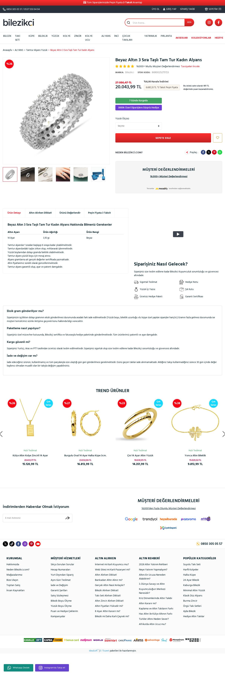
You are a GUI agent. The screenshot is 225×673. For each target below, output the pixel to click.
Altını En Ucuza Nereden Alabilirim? (152, 577)
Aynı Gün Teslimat (61, 580)
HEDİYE (219, 38)
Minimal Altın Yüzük (194, 590)
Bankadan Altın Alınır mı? (108, 580)
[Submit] (67, 518)
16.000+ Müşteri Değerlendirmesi (168, 176)
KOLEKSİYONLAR (201, 38)
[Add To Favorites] (216, 138)
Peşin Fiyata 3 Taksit (99, 213)
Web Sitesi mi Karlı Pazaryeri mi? (112, 570)
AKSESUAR (182, 38)
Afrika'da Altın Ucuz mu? (152, 624)
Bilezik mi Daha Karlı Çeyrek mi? (112, 616)
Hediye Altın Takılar (193, 616)
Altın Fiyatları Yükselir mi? (109, 606)
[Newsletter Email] (37, 518)
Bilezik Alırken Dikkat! (107, 590)
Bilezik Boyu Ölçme (61, 601)
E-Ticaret (104, 651)
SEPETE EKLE (163, 138)
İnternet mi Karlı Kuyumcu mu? (112, 564)
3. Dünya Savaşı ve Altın (152, 584)
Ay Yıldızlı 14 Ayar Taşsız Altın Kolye (85, 455)
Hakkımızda (13, 564)
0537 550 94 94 (32, 9)
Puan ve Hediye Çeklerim (64, 611)
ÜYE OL (155, 9)
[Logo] (18, 22)
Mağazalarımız (14, 575)
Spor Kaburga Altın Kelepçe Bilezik (195, 455)
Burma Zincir (190, 601)
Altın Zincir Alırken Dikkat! (109, 601)
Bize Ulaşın (12, 580)
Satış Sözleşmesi (59, 596)
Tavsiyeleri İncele (190, 66)
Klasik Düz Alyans (192, 596)
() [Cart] (213, 9)
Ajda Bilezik (189, 611)
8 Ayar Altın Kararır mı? (107, 611)
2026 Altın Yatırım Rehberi (153, 564)
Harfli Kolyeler (190, 570)
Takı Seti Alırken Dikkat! (108, 596)
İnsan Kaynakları (16, 590)
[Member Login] (169, 9)
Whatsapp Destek (18, 668)
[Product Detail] (103, 403)
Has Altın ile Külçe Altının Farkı (155, 614)
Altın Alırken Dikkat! (40, 213)
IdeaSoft (93, 651)
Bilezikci (124, 72)
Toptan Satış (13, 585)
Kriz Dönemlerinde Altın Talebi (155, 598)
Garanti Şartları (59, 590)
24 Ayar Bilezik (191, 580)
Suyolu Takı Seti (191, 564)
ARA (189, 22)
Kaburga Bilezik (191, 585)
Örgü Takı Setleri (192, 606)
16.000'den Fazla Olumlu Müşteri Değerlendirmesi (169, 508)
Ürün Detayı (14, 213)
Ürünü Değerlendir (69, 213)
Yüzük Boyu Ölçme (61, 606)
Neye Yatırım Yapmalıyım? (153, 570)
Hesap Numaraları (60, 570)
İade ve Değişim (59, 585)
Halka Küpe (189, 575)
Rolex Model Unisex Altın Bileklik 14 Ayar (30, 455)
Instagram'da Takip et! (52, 668)
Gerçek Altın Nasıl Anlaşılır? (110, 585)
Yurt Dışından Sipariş (62, 575)
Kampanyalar (58, 616)
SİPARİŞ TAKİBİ (187, 9)
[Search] (159, 22)
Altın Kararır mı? (147, 603)
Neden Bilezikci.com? (129, 152)
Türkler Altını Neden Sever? (154, 619)
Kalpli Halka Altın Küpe (140, 455)
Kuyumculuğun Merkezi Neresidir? (152, 591)
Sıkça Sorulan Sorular (62, 564)
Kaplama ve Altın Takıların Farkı (156, 609)
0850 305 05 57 (14, 9)
